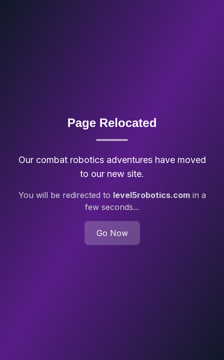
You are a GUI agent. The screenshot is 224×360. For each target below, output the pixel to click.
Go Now (112, 233)
